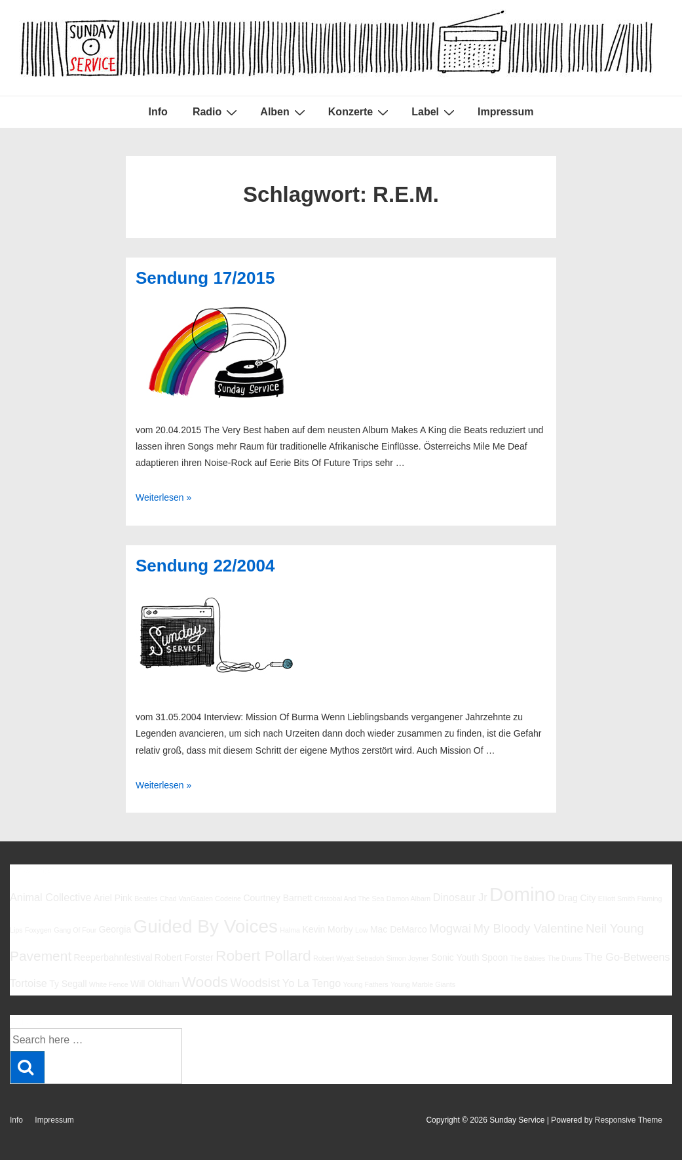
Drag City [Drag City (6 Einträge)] (577, 898)
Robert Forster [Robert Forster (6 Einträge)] (184, 957)
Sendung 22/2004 (205, 565)
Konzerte (360, 112)
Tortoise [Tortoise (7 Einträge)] (28, 983)
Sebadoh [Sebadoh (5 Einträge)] (370, 958)
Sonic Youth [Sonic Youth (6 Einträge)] (455, 957)
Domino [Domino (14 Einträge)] (522, 894)
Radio (216, 112)
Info (158, 111)
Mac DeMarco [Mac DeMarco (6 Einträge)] (398, 929)
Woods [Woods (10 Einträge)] (204, 981)
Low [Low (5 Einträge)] (361, 930)
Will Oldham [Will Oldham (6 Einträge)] (155, 983)
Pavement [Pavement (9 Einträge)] (40, 955)
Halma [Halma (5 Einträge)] (290, 930)
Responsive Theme (628, 1120)
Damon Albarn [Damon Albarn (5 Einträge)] (409, 898)
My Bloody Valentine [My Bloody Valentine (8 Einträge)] (528, 928)
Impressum (505, 111)
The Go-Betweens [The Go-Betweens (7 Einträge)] (627, 957)
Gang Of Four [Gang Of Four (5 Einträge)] (75, 930)
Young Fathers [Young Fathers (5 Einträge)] (365, 984)
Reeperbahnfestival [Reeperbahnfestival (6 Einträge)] (113, 957)
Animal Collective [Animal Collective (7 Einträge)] (51, 897)
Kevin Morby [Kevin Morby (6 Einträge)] (327, 929)
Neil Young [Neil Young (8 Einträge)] (615, 928)
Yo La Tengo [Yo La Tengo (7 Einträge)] (311, 983)
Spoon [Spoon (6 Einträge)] (495, 957)
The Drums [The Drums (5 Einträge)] (565, 958)
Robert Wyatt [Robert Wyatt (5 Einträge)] (333, 958)
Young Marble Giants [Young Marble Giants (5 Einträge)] (422, 984)
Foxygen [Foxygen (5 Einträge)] (38, 930)
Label (434, 112)
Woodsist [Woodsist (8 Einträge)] (255, 983)
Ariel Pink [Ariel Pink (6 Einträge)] (113, 898)
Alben (284, 112)
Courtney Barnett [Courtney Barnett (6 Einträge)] (277, 898)
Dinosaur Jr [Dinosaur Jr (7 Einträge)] (460, 897)
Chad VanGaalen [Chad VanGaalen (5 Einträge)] (186, 898)
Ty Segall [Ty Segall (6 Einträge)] (67, 983)
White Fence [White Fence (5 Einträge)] (108, 984)
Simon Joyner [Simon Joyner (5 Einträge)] (407, 958)
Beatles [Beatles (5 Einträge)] (146, 898)
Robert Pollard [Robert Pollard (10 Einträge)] (263, 955)
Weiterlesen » (163, 497)
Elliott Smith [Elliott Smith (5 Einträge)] (616, 898)
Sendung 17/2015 (205, 278)
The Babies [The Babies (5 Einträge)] (527, 958)
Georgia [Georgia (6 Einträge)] (115, 929)
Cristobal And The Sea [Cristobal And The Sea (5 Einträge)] (349, 898)
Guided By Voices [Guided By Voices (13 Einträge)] (206, 926)
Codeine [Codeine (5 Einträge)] (228, 898)
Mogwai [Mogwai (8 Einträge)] (450, 928)
